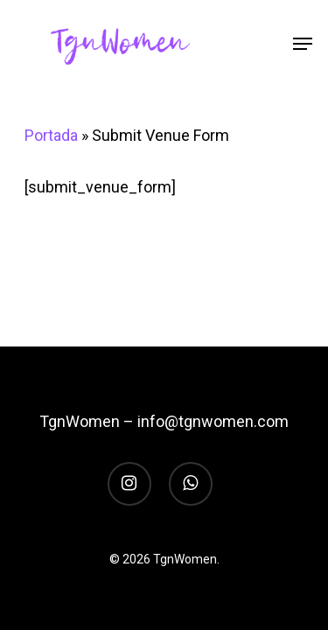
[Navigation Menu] (302, 43)
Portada (51, 135)
